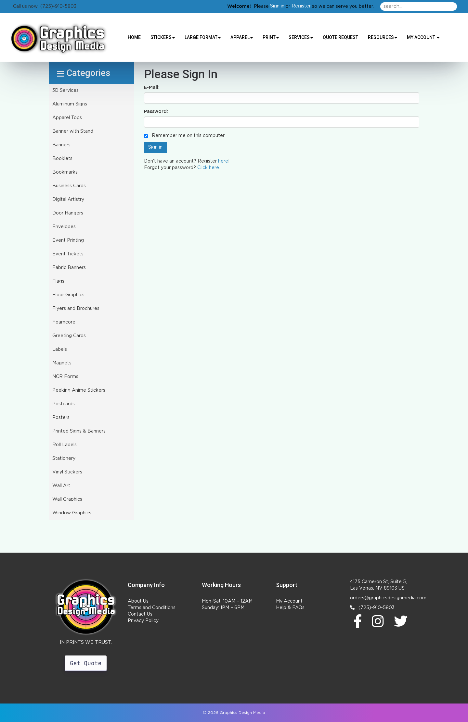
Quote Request (340, 37)
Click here (208, 167)
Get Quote (85, 663)
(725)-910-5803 (372, 607)
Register (301, 6)
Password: (156, 111)
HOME (134, 37)
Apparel (241, 37)
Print (271, 37)
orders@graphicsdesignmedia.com (388, 598)
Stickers (162, 37)
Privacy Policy (143, 620)
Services (301, 37)
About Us (138, 601)
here (223, 161)
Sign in (277, 6)
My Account (289, 601)
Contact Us (140, 614)
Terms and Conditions (152, 608)
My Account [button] (423, 37)
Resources (382, 37)
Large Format (203, 37)
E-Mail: (152, 87)
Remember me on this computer (184, 135)
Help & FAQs (290, 608)
